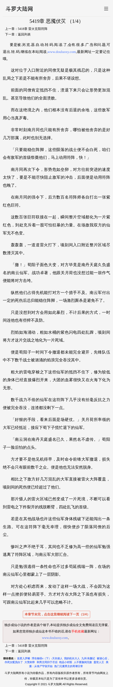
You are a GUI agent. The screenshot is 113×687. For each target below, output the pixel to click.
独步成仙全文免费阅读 (79, 625)
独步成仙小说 (14, 625)
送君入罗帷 (23, 658)
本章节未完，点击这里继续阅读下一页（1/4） (57, 614)
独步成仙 (35, 631)
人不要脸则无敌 (83, 662)
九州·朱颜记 (88, 658)
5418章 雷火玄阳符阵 (32, 28)
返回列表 (24, 34)
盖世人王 (99, 662)
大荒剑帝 (29, 662)
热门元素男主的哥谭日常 (68, 666)
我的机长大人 (72, 658)
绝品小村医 (65, 662)
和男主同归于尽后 (47, 662)
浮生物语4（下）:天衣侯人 (47, 658)
